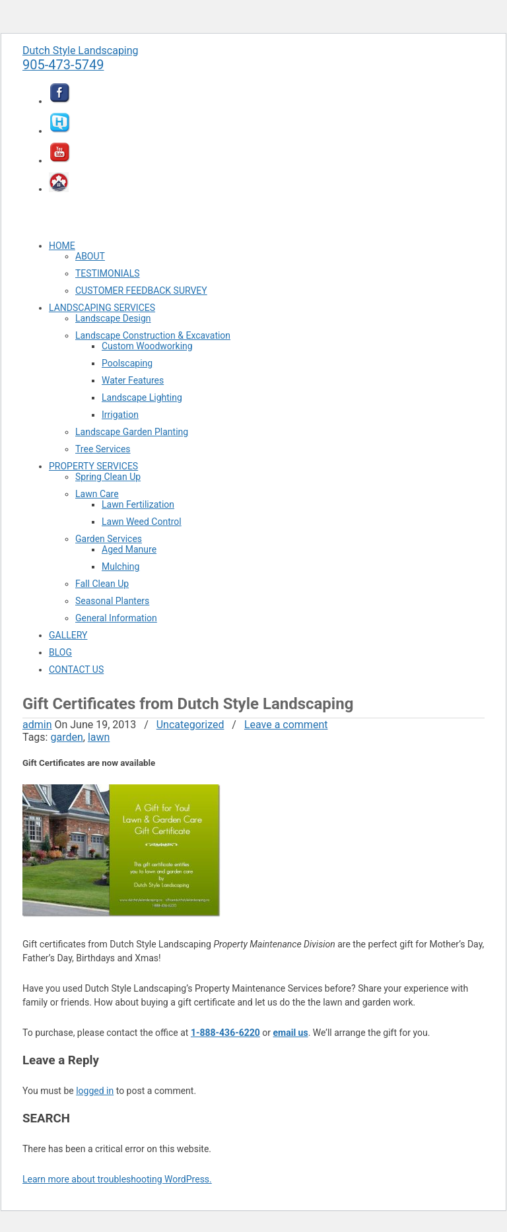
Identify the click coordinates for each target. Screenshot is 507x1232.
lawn (99, 737)
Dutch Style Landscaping (80, 50)
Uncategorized (190, 724)
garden (66, 737)
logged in (95, 1090)
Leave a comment (286, 724)
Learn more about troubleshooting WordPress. (117, 1179)
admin (36, 724)
